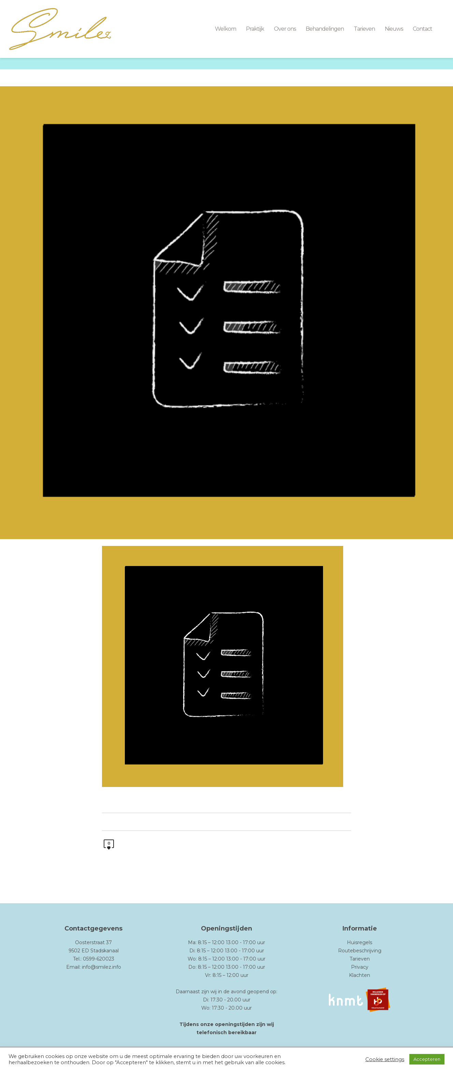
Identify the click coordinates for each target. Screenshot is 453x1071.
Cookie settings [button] (384, 1059)
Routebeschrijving (359, 951)
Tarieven (360, 959)
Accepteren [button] (426, 1059)
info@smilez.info (101, 967)
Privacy (359, 967)
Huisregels (359, 942)
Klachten (359, 975)
